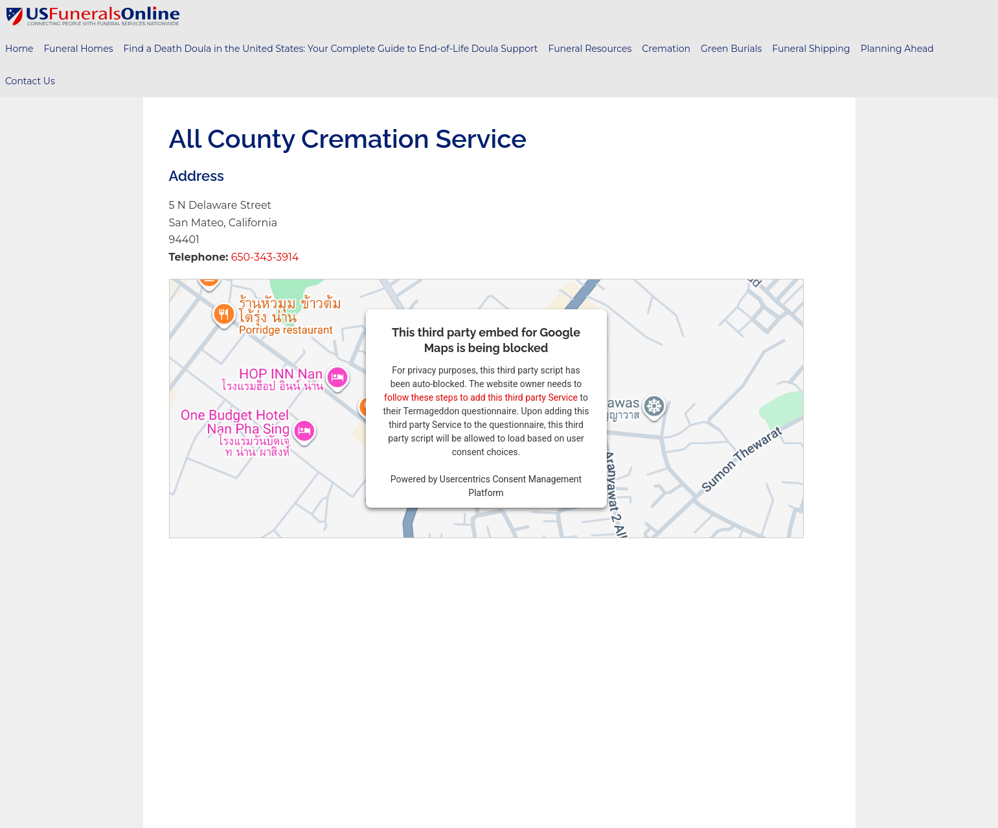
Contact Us (30, 81)
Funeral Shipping (811, 48)
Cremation (666, 48)
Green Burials (731, 48)
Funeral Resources (590, 48)
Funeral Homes (78, 48)
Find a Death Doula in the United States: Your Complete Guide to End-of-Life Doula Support (330, 48)
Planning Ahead (897, 48)
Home (19, 48)
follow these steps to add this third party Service (481, 397)
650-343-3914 (264, 257)
